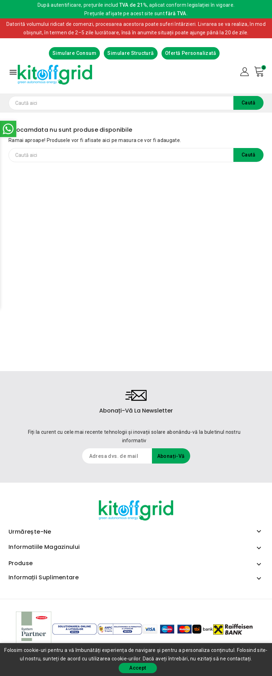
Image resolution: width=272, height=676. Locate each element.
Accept (137, 668)
